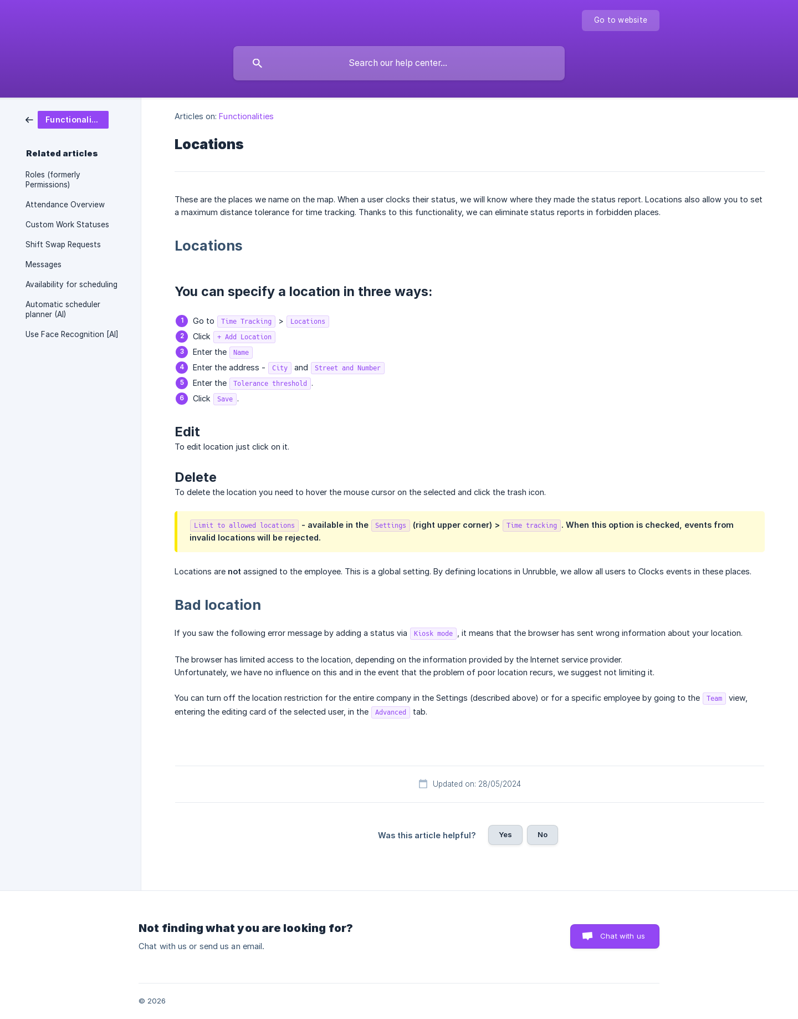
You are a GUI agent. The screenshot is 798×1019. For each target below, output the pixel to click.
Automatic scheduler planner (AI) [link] (62, 309)
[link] (67, 119)
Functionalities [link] (246, 116)
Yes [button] (505, 834)
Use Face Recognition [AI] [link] (72, 334)
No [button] (543, 834)
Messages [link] (43, 264)
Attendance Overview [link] (65, 204)
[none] (620, 20)
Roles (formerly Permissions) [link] (52, 179)
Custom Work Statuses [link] (67, 224)
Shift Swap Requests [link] (63, 244)
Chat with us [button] (622, 935)
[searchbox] (399, 63)
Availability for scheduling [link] (71, 284)
